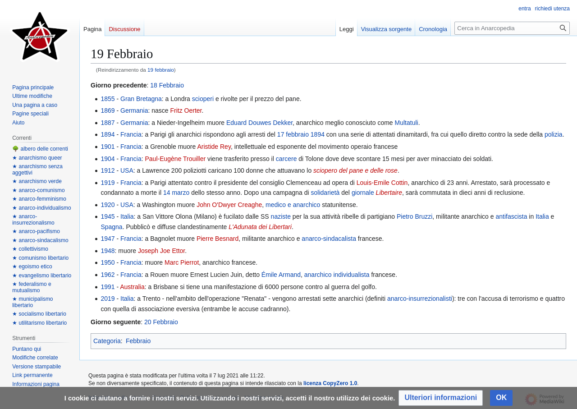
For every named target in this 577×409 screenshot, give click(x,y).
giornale (363, 192)
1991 (107, 286)
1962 (107, 274)
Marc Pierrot (182, 262)
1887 (107, 122)
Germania (134, 110)
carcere (286, 158)
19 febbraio (160, 70)
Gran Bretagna (141, 98)
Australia (132, 286)
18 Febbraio (167, 85)
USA (126, 170)
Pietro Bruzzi (414, 216)
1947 (107, 238)
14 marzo (176, 192)
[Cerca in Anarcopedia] (512, 28)
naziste (281, 216)
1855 (107, 98)
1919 (107, 182)
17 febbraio (293, 134)
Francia (131, 134)
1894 (107, 134)
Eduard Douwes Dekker (259, 122)
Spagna (111, 226)
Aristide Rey (213, 146)
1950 (107, 262)
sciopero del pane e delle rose (355, 170)
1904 (107, 158)
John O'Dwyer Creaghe (229, 204)
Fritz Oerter (186, 110)
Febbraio (138, 341)
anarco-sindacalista (329, 238)
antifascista (511, 216)
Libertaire (389, 192)
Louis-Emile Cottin (382, 182)
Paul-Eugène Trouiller (175, 158)
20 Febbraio (161, 322)
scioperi (203, 98)
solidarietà (325, 192)
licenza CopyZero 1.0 (330, 383)
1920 (107, 204)
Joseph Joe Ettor (161, 250)
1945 (107, 216)
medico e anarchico (293, 204)
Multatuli (406, 122)
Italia (127, 216)
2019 (107, 298)
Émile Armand (281, 274)
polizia (554, 134)
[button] (440, 398)
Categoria (107, 341)
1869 (107, 110)
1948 (107, 250)
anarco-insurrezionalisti (419, 298)
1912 (107, 170)
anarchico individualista (337, 274)
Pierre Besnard (217, 238)
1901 (107, 146)
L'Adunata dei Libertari (260, 226)
